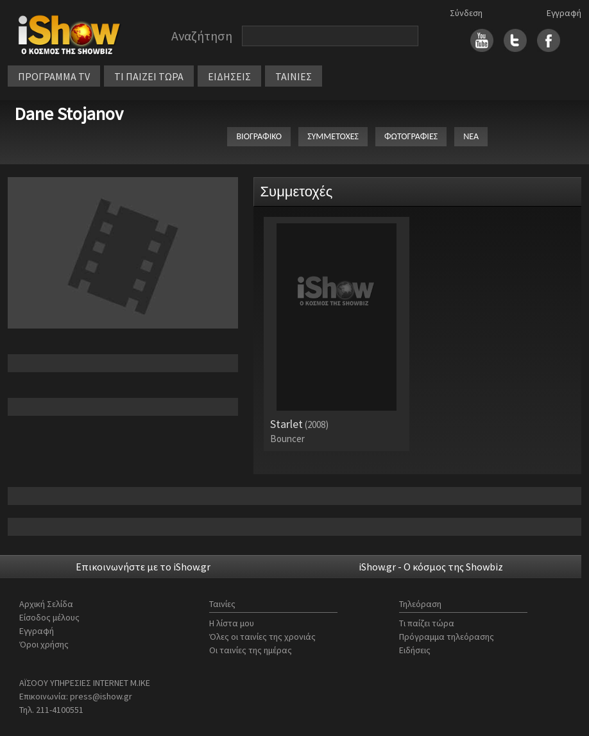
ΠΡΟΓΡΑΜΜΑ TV (54, 76)
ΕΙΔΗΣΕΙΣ (229, 76)
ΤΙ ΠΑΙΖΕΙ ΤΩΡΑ (149, 76)
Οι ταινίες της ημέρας (250, 650)
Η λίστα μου (231, 623)
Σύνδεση (466, 13)
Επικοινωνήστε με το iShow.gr (143, 566)
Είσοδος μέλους (49, 617)
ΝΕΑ (471, 136)
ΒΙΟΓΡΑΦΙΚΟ (259, 136)
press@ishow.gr (101, 696)
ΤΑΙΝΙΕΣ (293, 76)
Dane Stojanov (68, 113)
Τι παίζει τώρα (426, 623)
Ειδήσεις (415, 650)
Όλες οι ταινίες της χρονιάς (262, 636)
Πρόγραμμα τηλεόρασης (446, 636)
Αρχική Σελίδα (46, 604)
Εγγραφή (564, 13)
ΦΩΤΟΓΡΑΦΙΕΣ (411, 136)
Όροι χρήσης (44, 644)
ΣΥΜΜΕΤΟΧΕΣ (333, 136)
